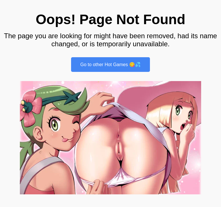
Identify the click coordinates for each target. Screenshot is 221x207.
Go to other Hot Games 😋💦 (110, 64)
